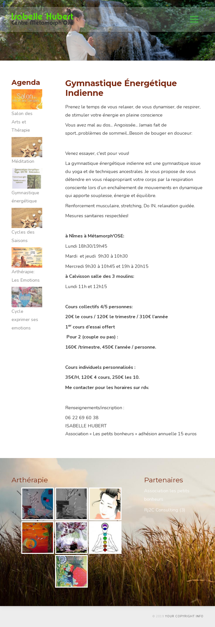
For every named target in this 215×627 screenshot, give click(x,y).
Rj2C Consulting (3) (164, 510)
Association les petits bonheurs (166, 495)
